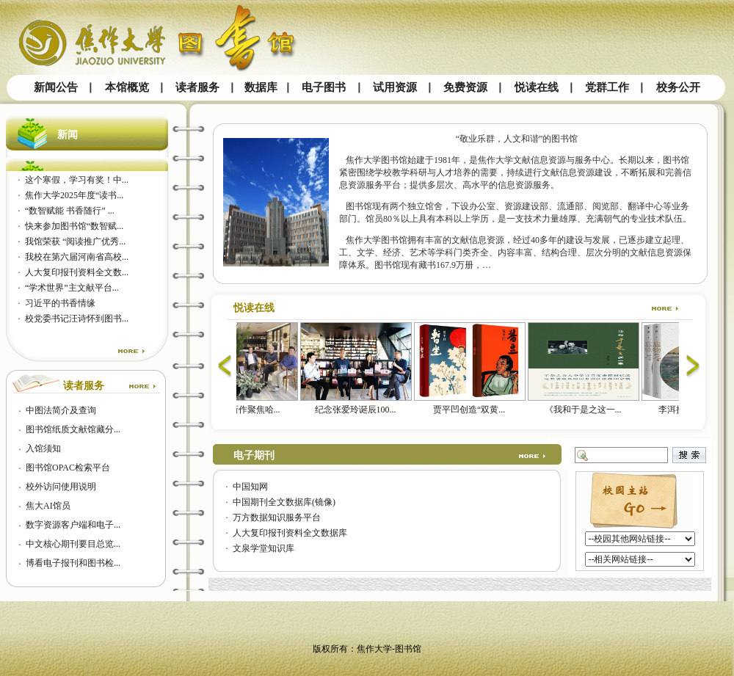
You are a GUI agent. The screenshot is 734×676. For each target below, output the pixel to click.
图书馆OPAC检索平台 (68, 467)
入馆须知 (43, 448)
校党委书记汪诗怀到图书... (76, 318)
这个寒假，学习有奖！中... (76, 180)
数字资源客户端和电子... (73, 525)
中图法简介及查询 (61, 410)
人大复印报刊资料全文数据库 (290, 533)
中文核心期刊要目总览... (73, 544)
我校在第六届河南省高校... (76, 257)
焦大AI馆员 (48, 506)
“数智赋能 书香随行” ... (70, 211)
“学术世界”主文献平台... (72, 288)
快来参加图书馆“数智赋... (74, 226)
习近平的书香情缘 (60, 303)
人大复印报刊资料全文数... (76, 272)
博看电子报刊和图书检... (73, 563)
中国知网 (250, 486)
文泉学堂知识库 (263, 548)
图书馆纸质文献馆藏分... (73, 429)
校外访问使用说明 (61, 486)
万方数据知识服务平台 (277, 517)
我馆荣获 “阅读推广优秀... (75, 241)
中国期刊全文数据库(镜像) (284, 502)
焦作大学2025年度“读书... (74, 195)
